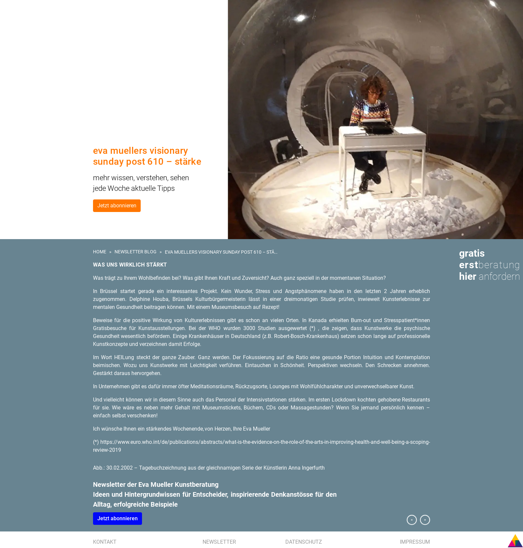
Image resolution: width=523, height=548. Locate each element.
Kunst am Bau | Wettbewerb (37, 44)
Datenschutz (303, 542)
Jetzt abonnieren (116, 205)
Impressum (415, 542)
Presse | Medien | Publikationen (40, 75)
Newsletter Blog (136, 251)
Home (99, 251)
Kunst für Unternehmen (34, 37)
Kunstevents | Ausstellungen (39, 60)
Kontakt (105, 542)
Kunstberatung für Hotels (37, 52)
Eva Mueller (21, 82)
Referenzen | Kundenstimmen (39, 67)
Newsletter (219, 542)
